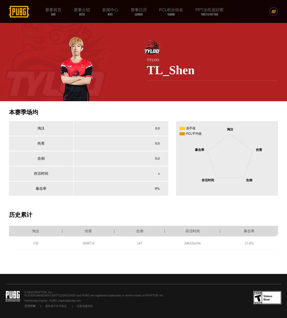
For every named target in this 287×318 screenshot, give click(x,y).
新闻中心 (110, 12)
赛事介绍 (82, 12)
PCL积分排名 (171, 12)
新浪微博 (274, 11)
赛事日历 (139, 12)
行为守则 (30, 306)
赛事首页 (53, 12)
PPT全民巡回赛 (210, 12)
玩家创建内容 (85, 306)
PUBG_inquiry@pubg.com (65, 300)
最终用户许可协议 (56, 306)
